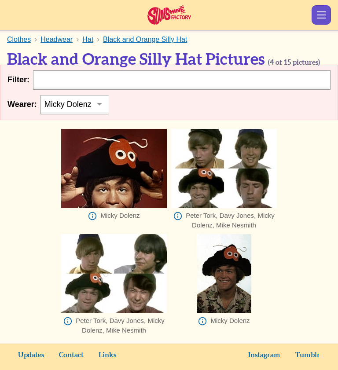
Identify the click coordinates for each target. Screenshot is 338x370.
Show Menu (321, 15)
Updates (31, 355)
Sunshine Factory (169, 15)
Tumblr (307, 355)
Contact (71, 355)
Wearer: (22, 104)
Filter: (18, 79)
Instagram (264, 355)
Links (107, 355)
